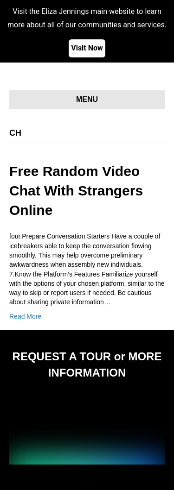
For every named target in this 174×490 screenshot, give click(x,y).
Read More (25, 316)
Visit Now (87, 48)
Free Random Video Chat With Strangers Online (76, 190)
